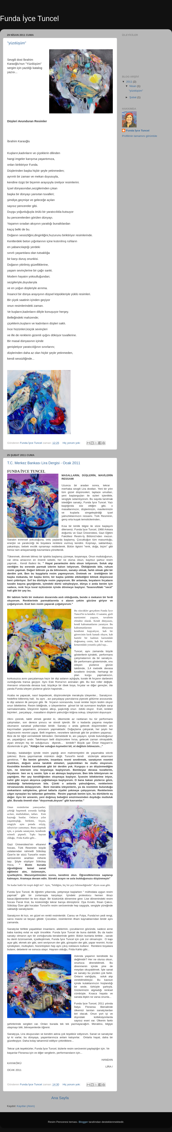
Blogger (83, 1121)
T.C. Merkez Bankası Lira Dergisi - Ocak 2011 (43, 463)
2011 (129, 81)
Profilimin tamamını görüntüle (139, 135)
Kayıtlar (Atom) (26, 1106)
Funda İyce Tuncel (137, 130)
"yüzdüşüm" (16, 43)
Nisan (133, 86)
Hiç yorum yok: (72, 442)
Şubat (133, 97)
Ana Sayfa (60, 1098)
